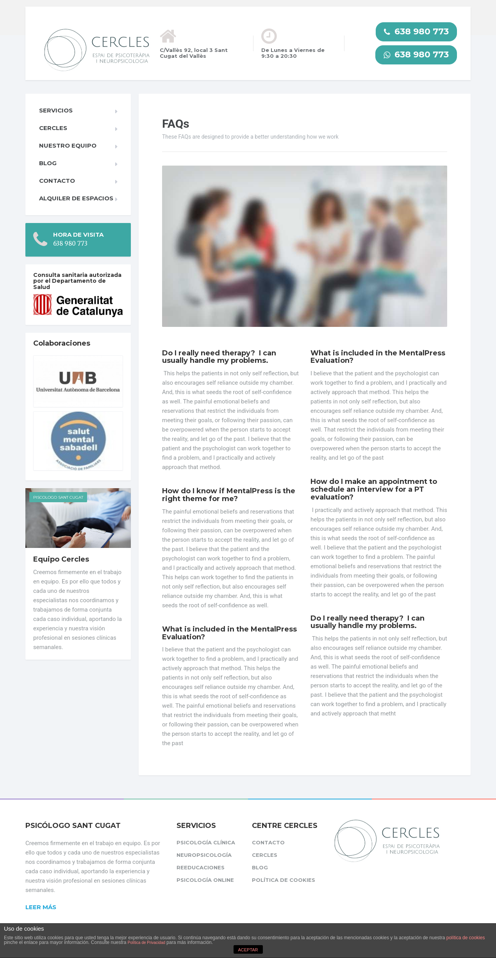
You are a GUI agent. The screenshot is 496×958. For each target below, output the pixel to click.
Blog (48, 163)
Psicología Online (205, 880)
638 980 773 (416, 31)
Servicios (56, 110)
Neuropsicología (204, 855)
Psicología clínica (206, 842)
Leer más (40, 907)
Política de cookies (283, 880)
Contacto (57, 180)
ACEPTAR (248, 949)
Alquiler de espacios (76, 198)
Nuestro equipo (67, 145)
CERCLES (53, 128)
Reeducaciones (201, 867)
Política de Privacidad (146, 942)
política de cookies (465, 937)
